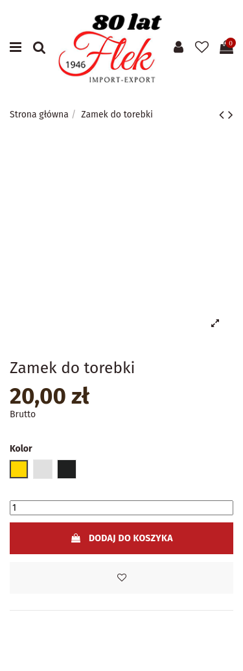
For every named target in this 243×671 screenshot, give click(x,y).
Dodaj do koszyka (121, 538)
